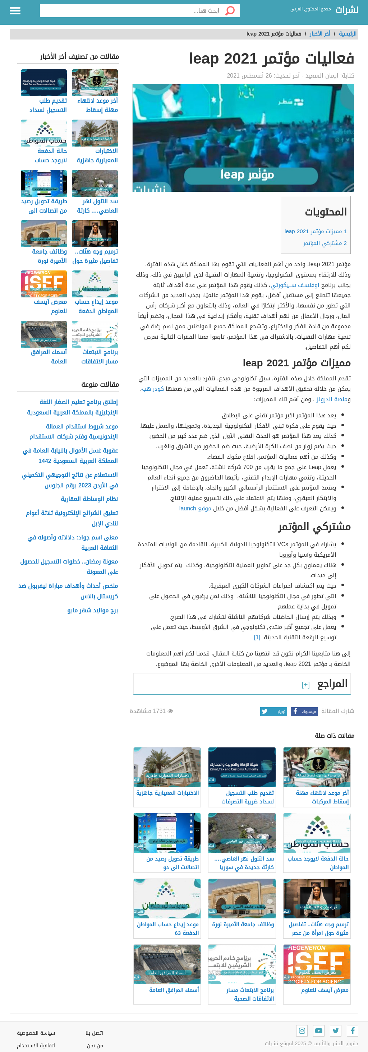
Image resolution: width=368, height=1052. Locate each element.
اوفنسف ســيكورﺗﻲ (295, 285)
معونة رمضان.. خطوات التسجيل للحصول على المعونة (69, 567)
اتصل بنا (94, 1033)
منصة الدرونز (332, 399)
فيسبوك (303, 711)
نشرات (346, 10)
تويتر (272, 711)
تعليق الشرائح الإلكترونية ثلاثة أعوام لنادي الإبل (72, 518)
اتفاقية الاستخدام (36, 1045)
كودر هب (153, 388)
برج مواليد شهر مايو (92, 611)
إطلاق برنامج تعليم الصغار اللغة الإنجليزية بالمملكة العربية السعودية (72, 407)
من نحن (95, 1045)
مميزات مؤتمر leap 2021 (316, 231)
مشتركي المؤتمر (325, 243)
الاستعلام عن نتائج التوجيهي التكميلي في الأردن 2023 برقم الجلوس (70, 480)
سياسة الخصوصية (36, 1033)
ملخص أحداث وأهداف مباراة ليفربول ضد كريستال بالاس (68, 591)
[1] (257, 637)
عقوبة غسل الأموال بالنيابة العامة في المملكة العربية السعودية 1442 (70, 456)
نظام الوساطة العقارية (89, 499)
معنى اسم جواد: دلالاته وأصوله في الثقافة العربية (72, 543)
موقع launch (195, 508)
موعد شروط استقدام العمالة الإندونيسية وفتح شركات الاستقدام (73, 432)
